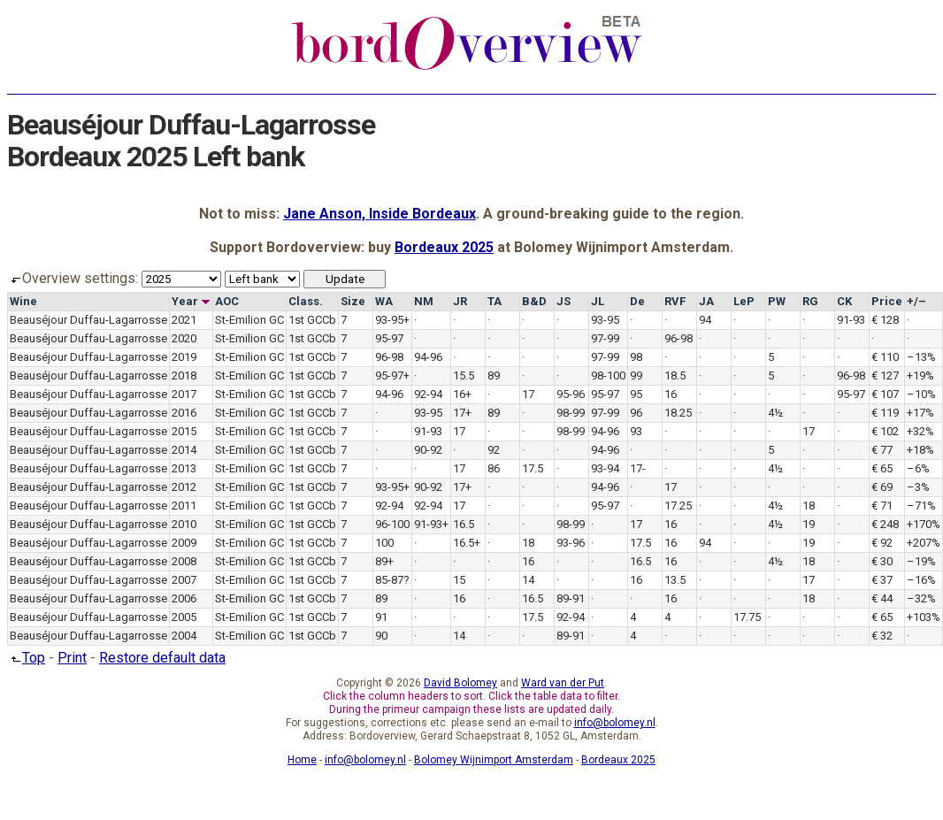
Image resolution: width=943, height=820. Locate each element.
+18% (920, 449)
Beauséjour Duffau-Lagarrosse (88, 319)
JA (706, 301)
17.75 (747, 617)
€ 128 (885, 319)
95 (636, 394)
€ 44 (882, 598)
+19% (920, 375)
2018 (184, 375)
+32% (920, 431)
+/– (916, 301)
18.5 (675, 375)
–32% (921, 598)
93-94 (605, 468)
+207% (923, 542)
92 (493, 449)
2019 (184, 357)
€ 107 (885, 394)
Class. (305, 301)
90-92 (428, 449)
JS (563, 301)
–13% (921, 357)
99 (636, 375)
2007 (184, 579)
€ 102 (885, 431)
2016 (184, 412)
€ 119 (885, 412)
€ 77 (882, 449)
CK (844, 301)
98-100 (608, 375)
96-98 (678, 338)
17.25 (678, 505)
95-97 (389, 338)
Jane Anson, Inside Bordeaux (379, 213)
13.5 (675, 579)
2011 (184, 505)
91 (381, 617)
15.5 (463, 375)
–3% (918, 487)
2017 (184, 394)
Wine (23, 301)
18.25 (678, 412)
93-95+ (392, 319)
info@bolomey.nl (615, 723)
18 (808, 505)
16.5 (463, 524)
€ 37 (882, 579)
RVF (675, 301)
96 (636, 412)
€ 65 (882, 468)
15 (459, 579)
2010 (184, 524)
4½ (775, 412)
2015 (184, 431)
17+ (462, 412)
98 (636, 357)
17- (638, 468)
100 (384, 542)
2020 (184, 338)
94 (705, 319)
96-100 (392, 524)
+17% (920, 412)
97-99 (605, 338)
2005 (184, 617)
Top (26, 657)
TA (494, 301)
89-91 (570, 598)
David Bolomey (460, 683)
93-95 (605, 319)
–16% (921, 579)
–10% (921, 394)
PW (777, 301)
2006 (184, 598)
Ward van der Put (562, 683)
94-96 (428, 357)
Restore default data (162, 657)
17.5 (532, 468)
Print (72, 657)
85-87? (392, 579)
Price (886, 301)
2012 (184, 487)
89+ (384, 561)
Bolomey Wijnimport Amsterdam (493, 760)
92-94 (428, 394)
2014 (184, 449)
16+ (462, 394)
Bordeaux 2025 (444, 247)
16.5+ (466, 542)
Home (302, 760)
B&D (534, 301)
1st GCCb (312, 319)
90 (381, 635)
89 (493, 375)
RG (810, 301)
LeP (744, 301)
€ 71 (882, 505)
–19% (921, 561)
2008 (184, 561)
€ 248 (885, 524)
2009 (184, 542)
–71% (921, 505)
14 (528, 579)
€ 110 (885, 357)
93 (636, 431)
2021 (184, 319)
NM (423, 301)
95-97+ (392, 375)
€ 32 (882, 635)
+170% (923, 524)
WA (384, 301)
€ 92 (882, 542)
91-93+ (431, 524)
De (637, 301)
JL (597, 301)
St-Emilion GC (249, 319)
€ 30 (882, 561)
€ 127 (885, 375)
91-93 (851, 319)
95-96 (570, 394)
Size (353, 301)
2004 (184, 635)
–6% (918, 468)
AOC (227, 301)
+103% (923, 617)
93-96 (570, 542)
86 (493, 468)
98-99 (570, 412)
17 (528, 394)
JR (460, 301)
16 (670, 394)
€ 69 (882, 487)
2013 (184, 468)
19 (808, 524)
